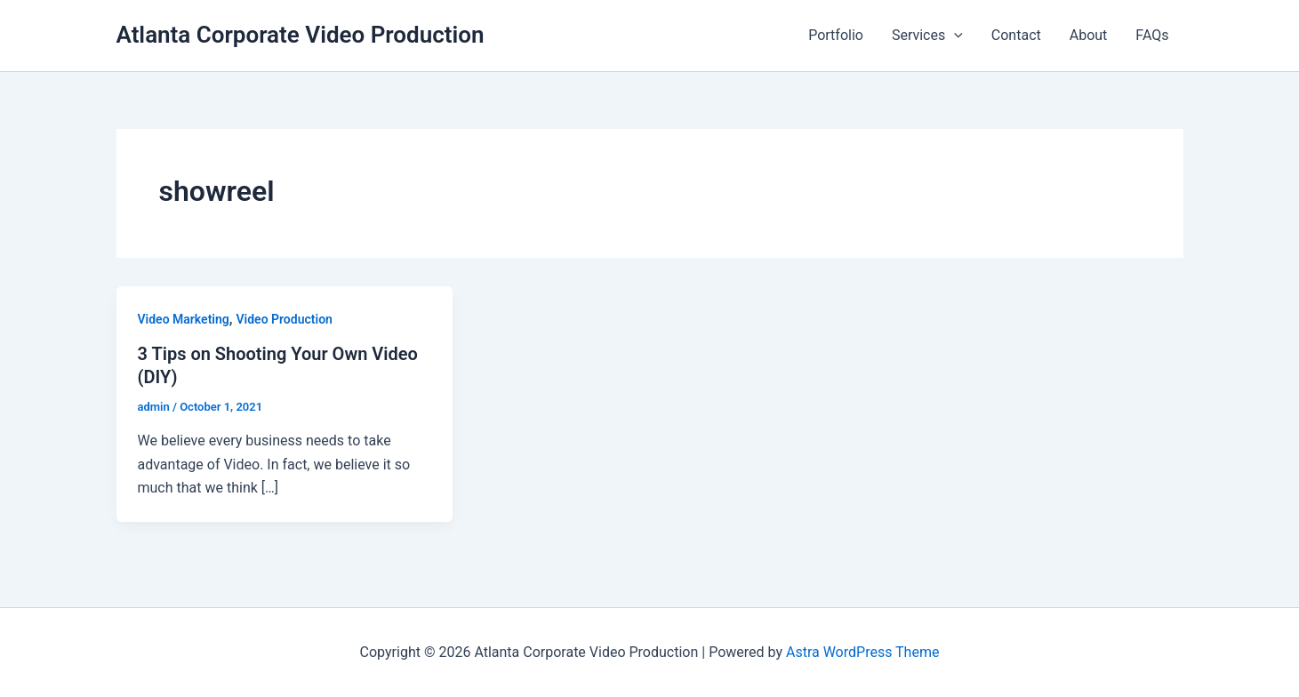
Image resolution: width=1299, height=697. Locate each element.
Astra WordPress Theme (862, 652)
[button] (954, 35)
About (1089, 35)
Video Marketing (183, 319)
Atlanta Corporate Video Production (300, 34)
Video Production (285, 319)
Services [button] (927, 35)
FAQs (1151, 35)
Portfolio (835, 35)
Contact (1016, 35)
